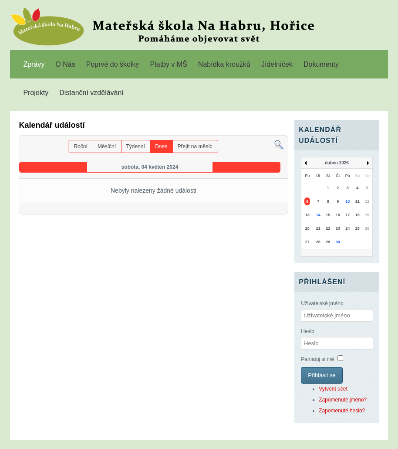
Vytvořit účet (333, 389)
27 (307, 242)
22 (328, 228)
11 (357, 201)
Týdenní (135, 146)
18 (357, 215)
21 (318, 228)
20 (307, 228)
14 (318, 215)
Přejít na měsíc (195, 146)
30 (338, 242)
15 (328, 215)
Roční (80, 146)
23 (338, 228)
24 (347, 228)
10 (347, 201)
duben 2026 (337, 162)
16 (338, 215)
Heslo (307, 331)
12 (367, 201)
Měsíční (107, 146)
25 (357, 228)
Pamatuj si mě (317, 359)
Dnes (161, 146)
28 (318, 242)
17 (347, 215)
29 (328, 242)
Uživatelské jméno (322, 303)
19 (367, 215)
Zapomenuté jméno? (343, 400)
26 (367, 228)
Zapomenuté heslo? (342, 411)
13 (307, 215)
